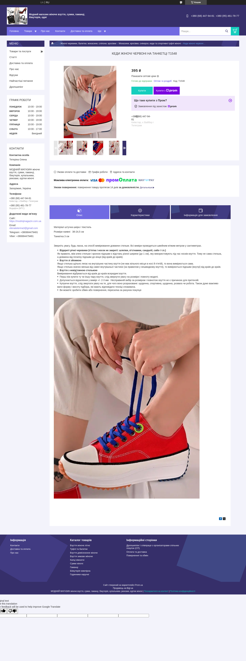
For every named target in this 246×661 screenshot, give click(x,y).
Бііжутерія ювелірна (80, 571)
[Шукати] (226, 31)
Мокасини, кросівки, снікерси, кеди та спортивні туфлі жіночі (150, 43)
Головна (14, 31)
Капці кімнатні (77, 560)
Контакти (60, 31)
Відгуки (13, 75)
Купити (142, 90)
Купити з (166, 90)
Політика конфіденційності (182, 591)
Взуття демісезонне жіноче (84, 552)
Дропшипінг (16, 86)
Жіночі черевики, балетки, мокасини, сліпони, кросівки (88, 43)
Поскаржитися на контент (156, 591)
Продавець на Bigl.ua (123, 588)
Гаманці (74, 567)
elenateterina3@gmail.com (23, 228)
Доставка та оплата (81, 31)
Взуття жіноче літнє (80, 545)
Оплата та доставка (136, 552)
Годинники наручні (79, 574)
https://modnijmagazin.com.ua (25, 221)
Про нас (45, 31)
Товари (28, 31)
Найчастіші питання (21, 80)
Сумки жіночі (76, 563)
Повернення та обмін (137, 555)
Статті (13, 57)
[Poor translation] (12, 611)
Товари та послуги (20, 51)
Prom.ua (139, 585)
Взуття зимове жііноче (81, 556)
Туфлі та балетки (78, 549)
